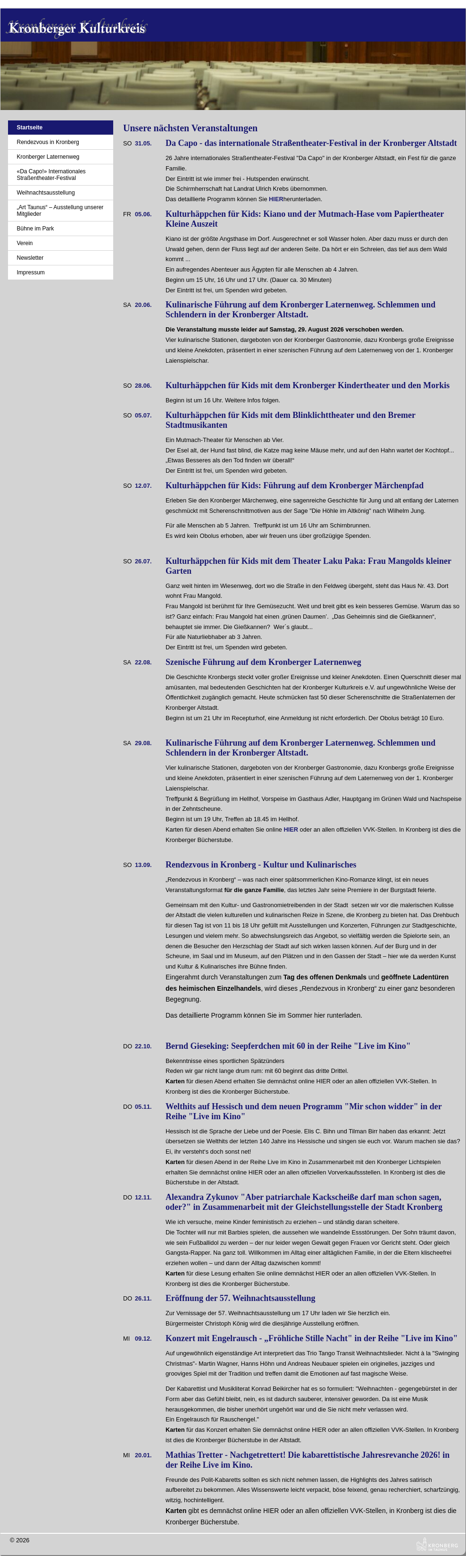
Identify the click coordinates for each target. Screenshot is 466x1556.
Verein (25, 243)
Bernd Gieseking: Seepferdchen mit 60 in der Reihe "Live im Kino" (288, 1046)
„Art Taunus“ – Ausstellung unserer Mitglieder (60, 210)
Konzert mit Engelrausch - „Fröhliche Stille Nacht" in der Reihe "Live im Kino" (312, 1338)
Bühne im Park (35, 228)
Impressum (30, 272)
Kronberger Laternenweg (48, 156)
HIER (276, 199)
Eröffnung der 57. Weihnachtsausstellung (240, 1298)
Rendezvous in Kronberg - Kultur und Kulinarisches (261, 864)
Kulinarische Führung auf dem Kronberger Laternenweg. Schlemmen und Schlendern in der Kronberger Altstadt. (300, 309)
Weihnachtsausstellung (46, 192)
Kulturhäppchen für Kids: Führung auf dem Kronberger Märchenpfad (295, 485)
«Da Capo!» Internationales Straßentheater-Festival (51, 174)
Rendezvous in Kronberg (48, 142)
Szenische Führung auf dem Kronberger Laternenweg (263, 662)
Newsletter (30, 258)
